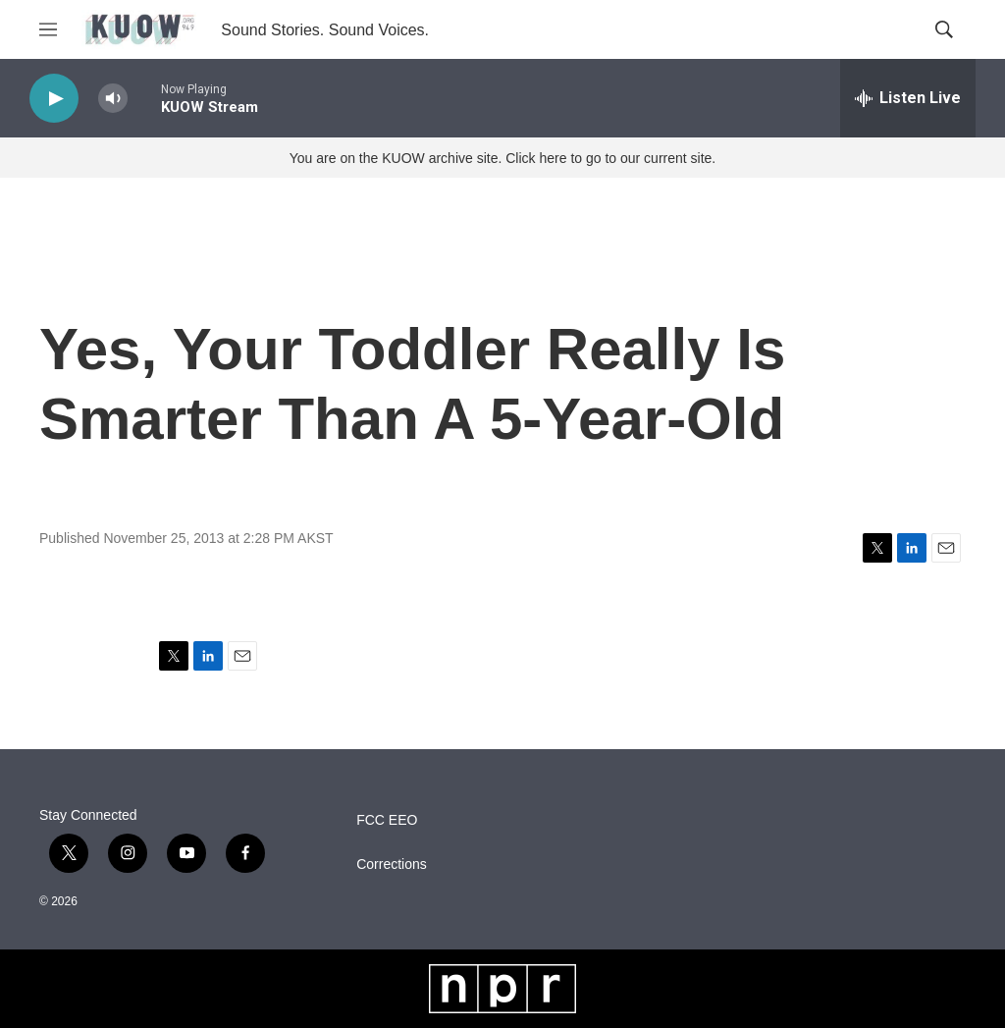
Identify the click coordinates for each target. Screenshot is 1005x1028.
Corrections (391, 864)
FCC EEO (386, 820)
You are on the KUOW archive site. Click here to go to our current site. (502, 158)
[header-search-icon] (944, 29)
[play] (54, 98)
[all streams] (908, 98)
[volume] (113, 99)
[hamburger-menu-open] (48, 29)
